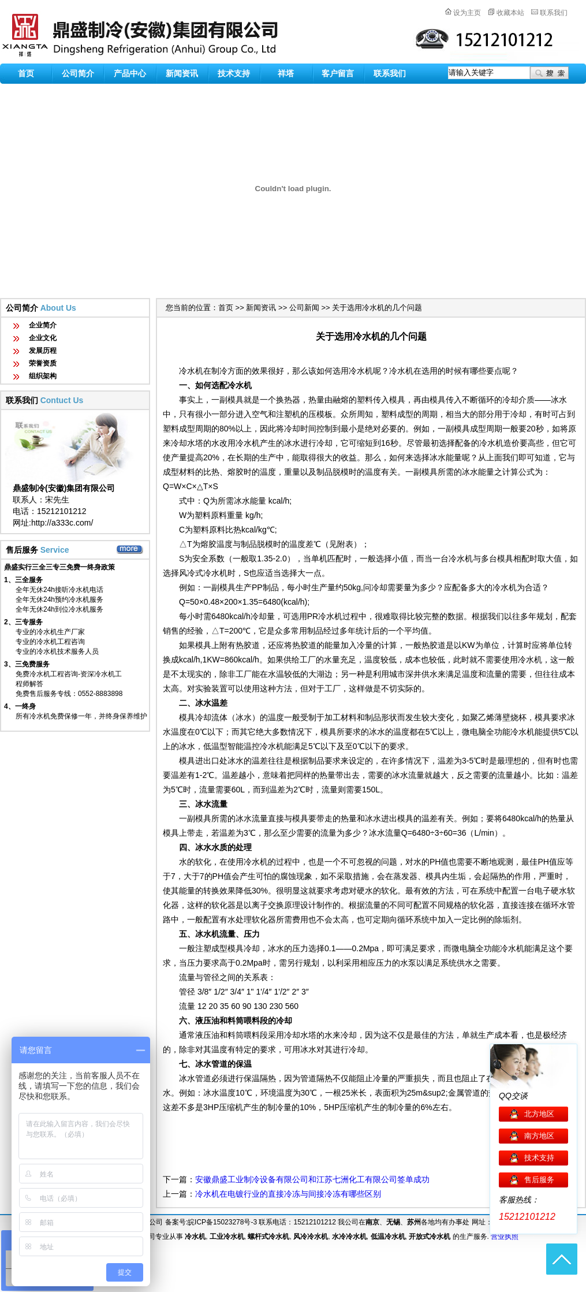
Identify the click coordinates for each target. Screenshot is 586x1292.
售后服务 (539, 1179)
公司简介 (78, 73)
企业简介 (43, 325)
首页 (26, 73)
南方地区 (539, 1135)
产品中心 (130, 73)
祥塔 (286, 73)
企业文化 (43, 338)
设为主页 (467, 13)
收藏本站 (510, 13)
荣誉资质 (43, 363)
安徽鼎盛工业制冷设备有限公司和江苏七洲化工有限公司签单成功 (312, 1179)
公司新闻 (304, 307)
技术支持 (234, 73)
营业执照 (504, 1237)
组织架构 (43, 376)
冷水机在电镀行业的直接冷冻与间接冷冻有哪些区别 (288, 1193)
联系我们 (554, 13)
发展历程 (43, 351)
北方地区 (539, 1113)
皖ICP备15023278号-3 (222, 1222)
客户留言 (338, 73)
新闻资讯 (182, 73)
